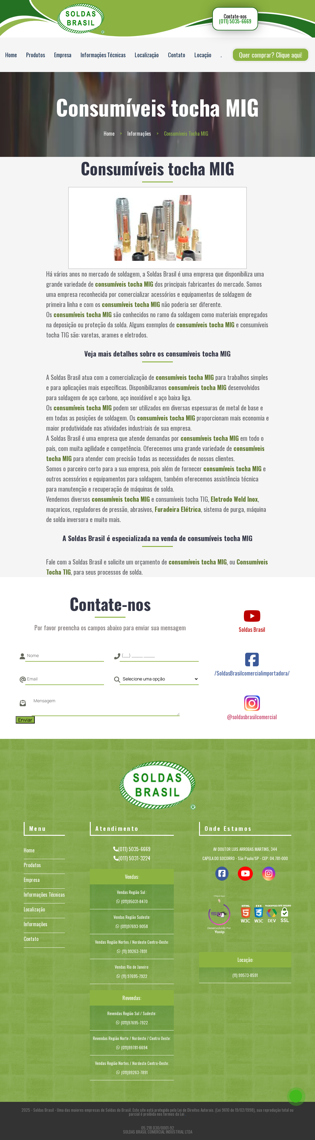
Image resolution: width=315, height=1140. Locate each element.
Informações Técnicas (103, 55)
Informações (139, 133)
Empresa (62, 55)
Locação (202, 55)
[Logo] (157, 786)
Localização (147, 55)
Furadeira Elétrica (178, 509)
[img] (219, 915)
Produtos (35, 55)
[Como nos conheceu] (159, 679)
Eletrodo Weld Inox (234, 499)
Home (11, 55)
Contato (176, 55)
